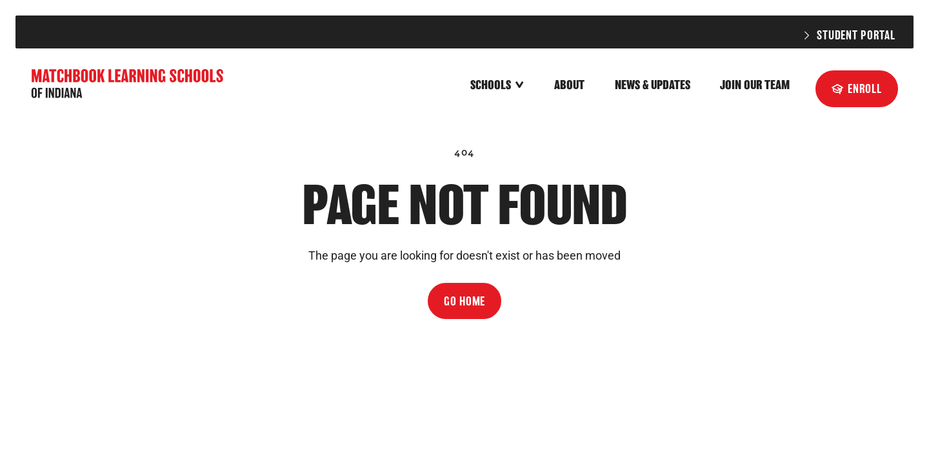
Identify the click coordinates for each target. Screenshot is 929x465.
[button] (497, 86)
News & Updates (652, 85)
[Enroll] (856, 88)
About (569, 85)
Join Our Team (755, 85)
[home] (129, 85)
